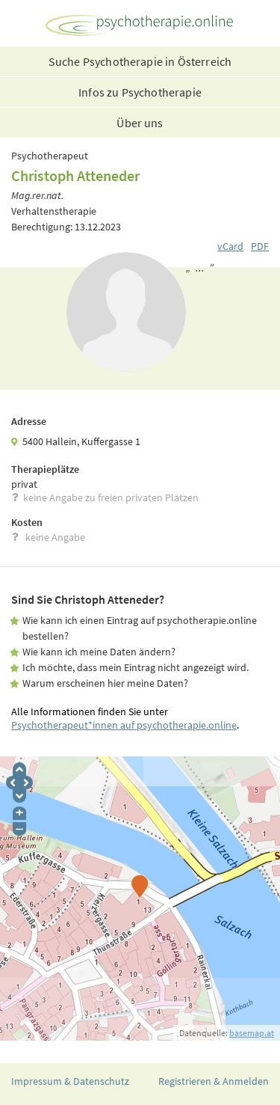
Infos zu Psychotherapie (140, 92)
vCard (230, 246)
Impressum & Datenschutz (70, 1081)
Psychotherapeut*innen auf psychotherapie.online (124, 725)
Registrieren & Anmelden (213, 1081)
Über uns (139, 122)
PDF (260, 246)
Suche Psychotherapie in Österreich (140, 61)
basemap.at (251, 1032)
